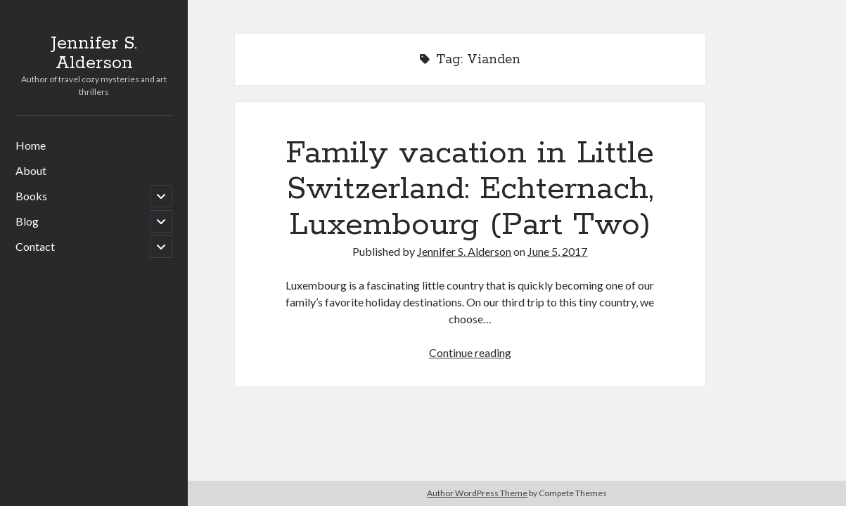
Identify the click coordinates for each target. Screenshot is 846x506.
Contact (35, 246)
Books (31, 195)
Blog (27, 221)
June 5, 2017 (557, 251)
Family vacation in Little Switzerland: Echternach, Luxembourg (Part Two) (470, 189)
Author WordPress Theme (477, 493)
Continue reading (470, 352)
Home (30, 145)
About (30, 170)
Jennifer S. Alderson (94, 53)
